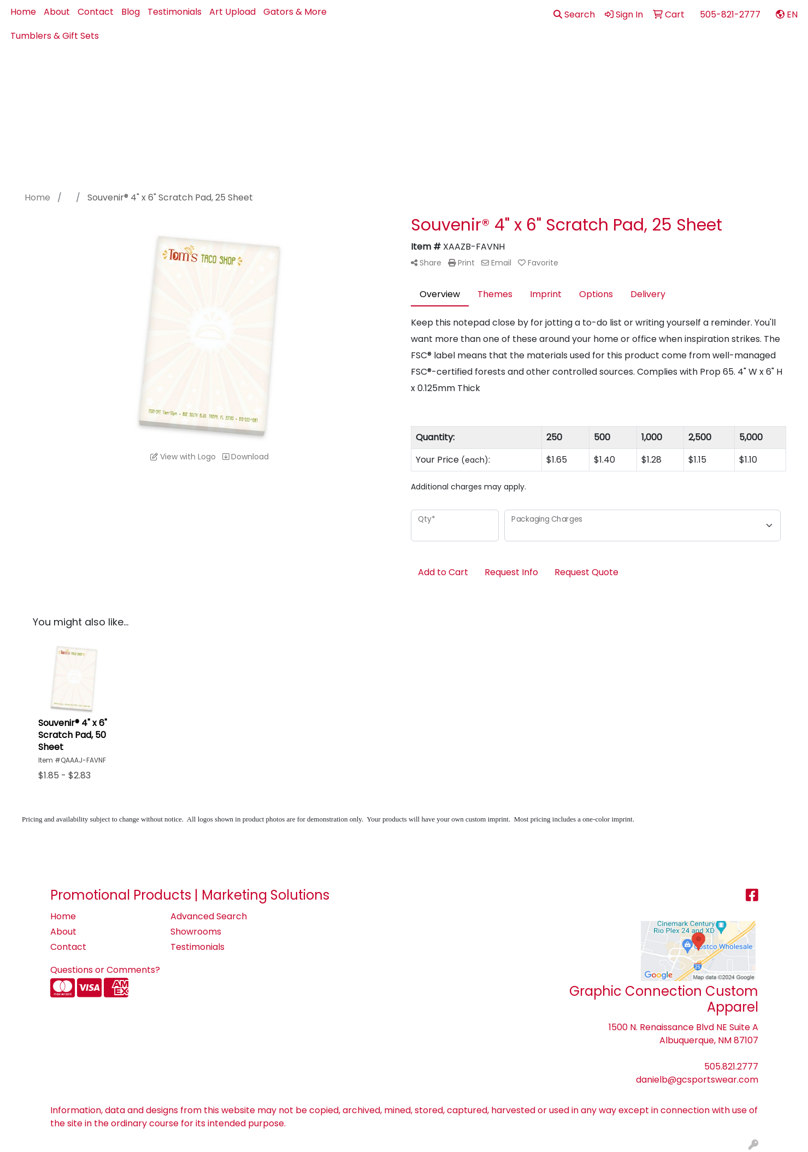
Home (23, 11)
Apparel (348, 72)
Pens (660, 72)
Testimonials (175, 11)
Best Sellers (399, 72)
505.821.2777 (731, 1066)
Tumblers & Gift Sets (54, 35)
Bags (443, 72)
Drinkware (493, 72)
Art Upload (232, 11)
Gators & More (295, 11)
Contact (96, 11)
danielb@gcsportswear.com (697, 1079)
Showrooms (195, 931)
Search (574, 14)
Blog (130, 11)
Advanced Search (208, 916)
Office (618, 72)
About (57, 11)
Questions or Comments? (105, 970)
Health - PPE (560, 72)
